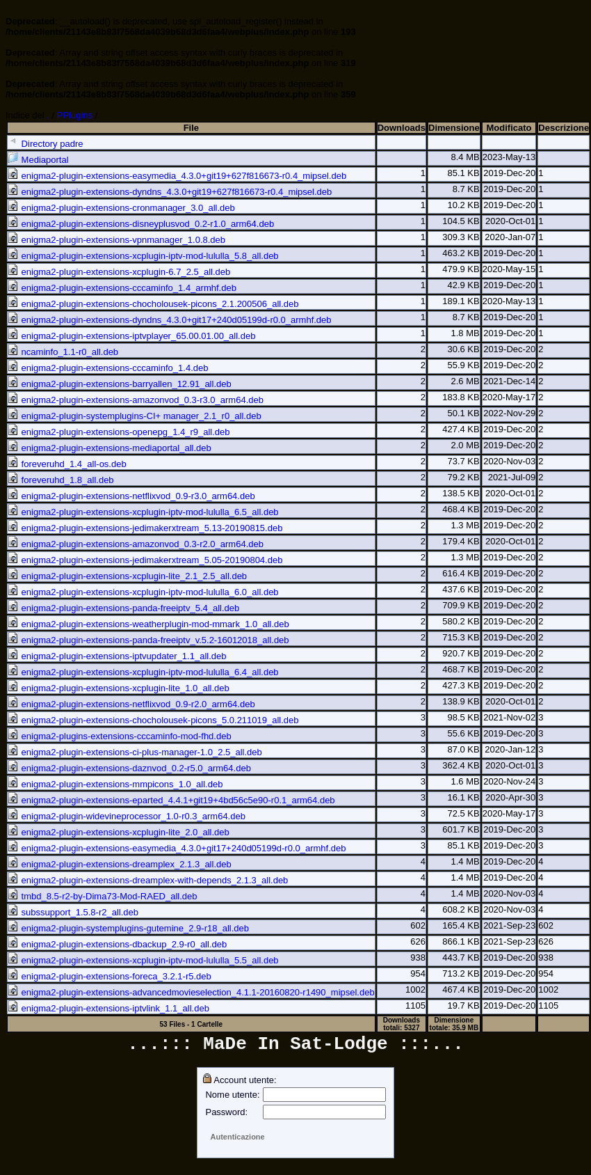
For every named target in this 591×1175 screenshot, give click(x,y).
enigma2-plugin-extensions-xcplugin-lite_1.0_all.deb (118, 688)
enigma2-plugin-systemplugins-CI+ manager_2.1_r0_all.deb (134, 416)
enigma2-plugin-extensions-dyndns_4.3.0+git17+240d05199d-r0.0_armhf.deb (170, 320)
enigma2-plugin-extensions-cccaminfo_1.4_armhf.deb (122, 288)
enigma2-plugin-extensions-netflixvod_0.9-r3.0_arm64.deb (131, 496)
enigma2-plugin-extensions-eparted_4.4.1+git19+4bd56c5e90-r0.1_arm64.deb (171, 800)
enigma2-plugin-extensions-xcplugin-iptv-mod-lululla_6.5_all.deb (143, 512)
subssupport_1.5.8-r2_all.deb (73, 912)
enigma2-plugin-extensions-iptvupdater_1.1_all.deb (117, 656)
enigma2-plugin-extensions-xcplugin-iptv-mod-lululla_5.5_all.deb (143, 960)
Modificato (509, 128)
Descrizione (563, 128)
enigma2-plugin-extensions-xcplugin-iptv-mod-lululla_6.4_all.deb (143, 672)
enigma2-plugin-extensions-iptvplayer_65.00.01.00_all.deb (131, 336)
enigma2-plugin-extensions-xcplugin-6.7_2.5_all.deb (119, 272)
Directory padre (45, 144)
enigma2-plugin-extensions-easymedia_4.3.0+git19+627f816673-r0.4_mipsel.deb (177, 176)
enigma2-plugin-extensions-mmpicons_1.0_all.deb (115, 784)
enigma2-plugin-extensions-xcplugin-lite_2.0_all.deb (118, 832)
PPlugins (74, 115)
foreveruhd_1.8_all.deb (61, 480)
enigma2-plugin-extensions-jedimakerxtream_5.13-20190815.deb (145, 528)
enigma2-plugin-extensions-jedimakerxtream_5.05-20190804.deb (145, 560)
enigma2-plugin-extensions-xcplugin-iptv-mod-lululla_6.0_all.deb (143, 592)
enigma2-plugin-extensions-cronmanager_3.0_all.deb (121, 208)
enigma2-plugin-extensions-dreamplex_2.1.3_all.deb (120, 864)
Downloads (402, 128)
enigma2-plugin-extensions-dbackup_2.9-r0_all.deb (117, 944)
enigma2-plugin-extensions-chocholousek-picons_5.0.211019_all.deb (153, 720)
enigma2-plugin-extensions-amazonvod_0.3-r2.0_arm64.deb (136, 544)
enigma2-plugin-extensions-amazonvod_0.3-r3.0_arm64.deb (136, 400)
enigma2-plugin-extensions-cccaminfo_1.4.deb (108, 368)
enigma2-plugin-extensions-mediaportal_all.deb (109, 448)
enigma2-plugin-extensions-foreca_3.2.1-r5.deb (109, 976)
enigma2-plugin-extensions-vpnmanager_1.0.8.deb (116, 240)
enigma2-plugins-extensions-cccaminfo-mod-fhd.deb (120, 736)
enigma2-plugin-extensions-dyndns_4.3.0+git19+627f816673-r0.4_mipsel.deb (170, 192)
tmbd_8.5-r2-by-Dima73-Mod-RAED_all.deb (102, 896)
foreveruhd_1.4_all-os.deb (67, 464)
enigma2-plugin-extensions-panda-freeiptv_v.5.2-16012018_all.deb (148, 640)
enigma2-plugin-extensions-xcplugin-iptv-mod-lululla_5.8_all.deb (143, 256)
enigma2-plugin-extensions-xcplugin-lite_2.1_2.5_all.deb (127, 576)
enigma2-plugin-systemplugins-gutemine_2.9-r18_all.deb (128, 928)
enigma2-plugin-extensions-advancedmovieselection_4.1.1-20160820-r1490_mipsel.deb (191, 992)
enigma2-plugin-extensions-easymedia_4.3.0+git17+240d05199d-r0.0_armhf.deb (177, 848)
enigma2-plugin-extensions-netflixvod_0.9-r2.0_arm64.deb (131, 704)
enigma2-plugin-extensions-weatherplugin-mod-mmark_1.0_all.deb (148, 624)
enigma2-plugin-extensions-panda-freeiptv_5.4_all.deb (123, 608)
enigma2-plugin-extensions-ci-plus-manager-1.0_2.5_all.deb (135, 752)
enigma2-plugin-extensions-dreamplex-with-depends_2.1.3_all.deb (148, 880)
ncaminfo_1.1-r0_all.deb (63, 352)
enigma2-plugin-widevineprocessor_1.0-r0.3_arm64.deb (126, 816)
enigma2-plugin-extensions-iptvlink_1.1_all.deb (108, 1008)
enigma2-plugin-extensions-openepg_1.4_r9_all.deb (119, 432)
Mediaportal (38, 160)
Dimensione (454, 128)
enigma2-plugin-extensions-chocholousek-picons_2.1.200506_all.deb (153, 304)
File (191, 128)
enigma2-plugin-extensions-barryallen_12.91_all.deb (120, 384)
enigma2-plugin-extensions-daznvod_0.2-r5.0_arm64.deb (129, 768)
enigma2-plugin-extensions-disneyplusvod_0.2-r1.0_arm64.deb (141, 224)
